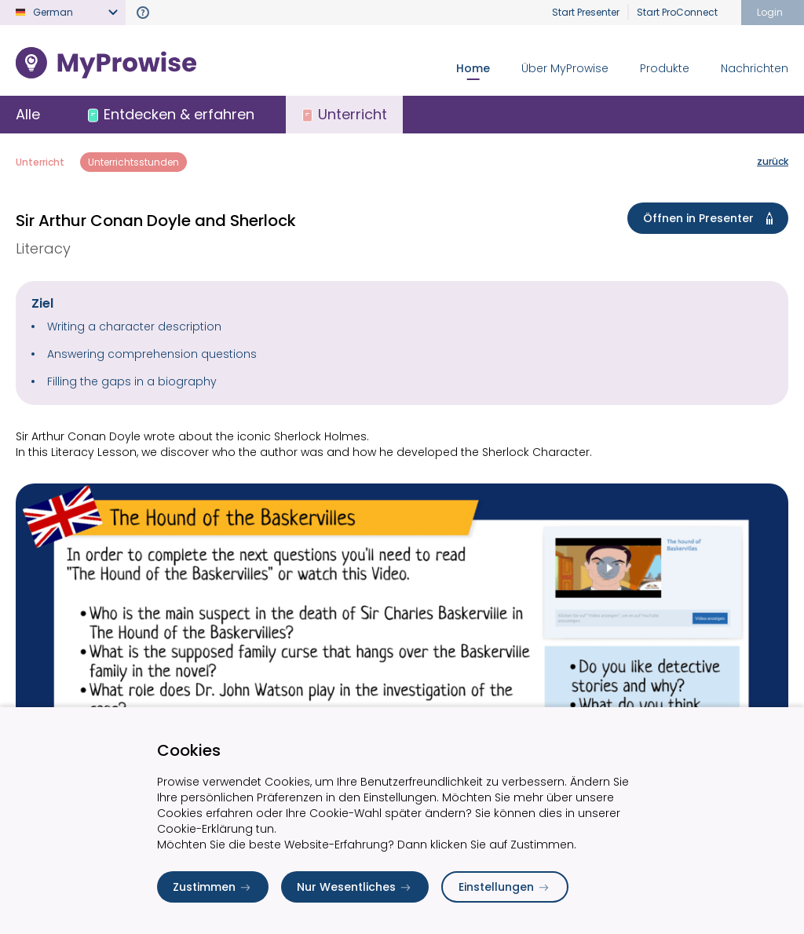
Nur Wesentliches (355, 887)
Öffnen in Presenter (711, 218)
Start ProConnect (677, 12)
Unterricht (40, 162)
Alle (28, 114)
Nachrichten (754, 68)
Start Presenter (585, 12)
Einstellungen (505, 887)
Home (473, 68)
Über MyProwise (564, 68)
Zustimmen (213, 887)
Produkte (664, 68)
